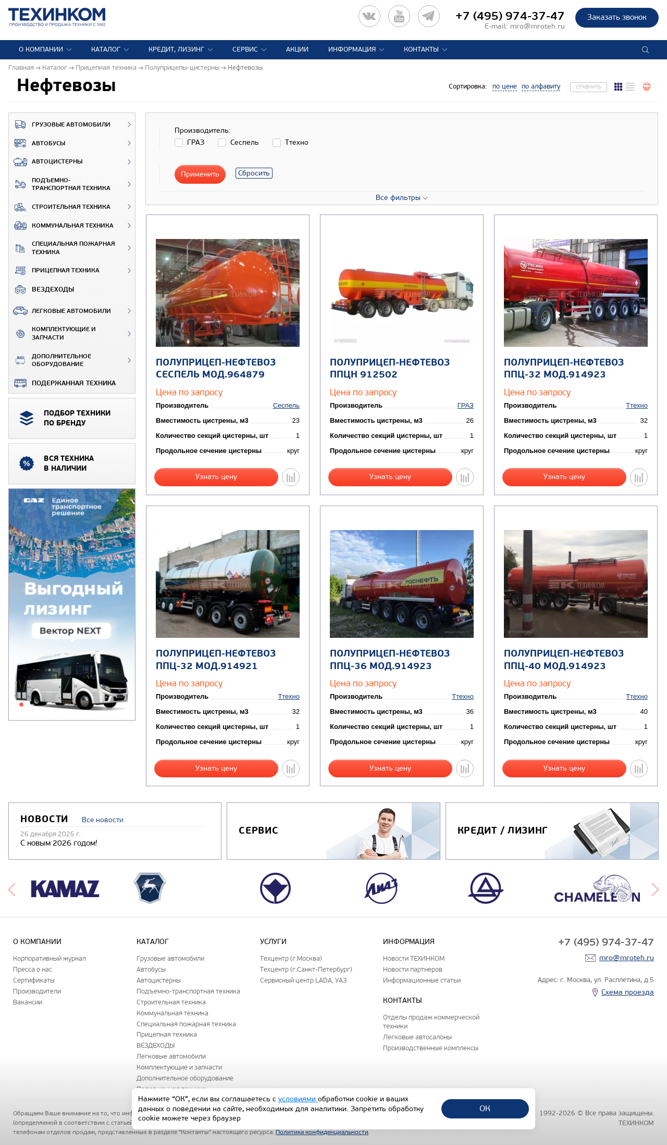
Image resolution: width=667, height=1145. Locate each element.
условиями (298, 1098)
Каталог (105, 49)
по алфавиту (541, 86)
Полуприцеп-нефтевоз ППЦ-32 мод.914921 (216, 660)
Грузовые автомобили (59, 124)
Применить (200, 174)
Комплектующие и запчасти (52, 333)
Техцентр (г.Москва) (291, 958)
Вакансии (27, 1002)
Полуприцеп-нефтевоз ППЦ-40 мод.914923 (564, 660)
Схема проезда (627, 992)
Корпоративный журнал (49, 958)
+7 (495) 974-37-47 (510, 16)
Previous (11, 888)
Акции (297, 49)
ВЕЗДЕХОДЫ (41, 289)
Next (655, 888)
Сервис (245, 49)
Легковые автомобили (60, 311)
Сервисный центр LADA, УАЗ (303, 980)
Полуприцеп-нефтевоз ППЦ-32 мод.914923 (564, 369)
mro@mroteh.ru (537, 26)
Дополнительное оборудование (50, 361)
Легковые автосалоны (417, 1037)
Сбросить (254, 173)
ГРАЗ (466, 405)
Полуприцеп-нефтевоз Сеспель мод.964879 (216, 369)
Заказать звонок (617, 17)
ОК (484, 1108)
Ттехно (637, 405)
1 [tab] (21, 704)
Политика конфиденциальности (322, 1132)
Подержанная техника (62, 383)
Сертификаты (34, 980)
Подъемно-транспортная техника (59, 185)
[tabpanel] (72, 605)
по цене (504, 86)
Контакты (421, 49)
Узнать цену (216, 476)
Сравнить (588, 87)
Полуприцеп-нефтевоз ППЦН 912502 (390, 369)
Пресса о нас (32, 969)
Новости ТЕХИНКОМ (413, 958)
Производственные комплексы (430, 1048)
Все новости (102, 819)
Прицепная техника (54, 271)
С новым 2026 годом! (58, 843)
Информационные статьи (422, 980)
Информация (352, 49)
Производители (37, 991)
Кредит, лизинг (176, 49)
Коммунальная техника (61, 225)
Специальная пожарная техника (62, 248)
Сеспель (286, 405)
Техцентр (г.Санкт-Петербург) (306, 969)
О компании (41, 49)
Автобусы (37, 143)
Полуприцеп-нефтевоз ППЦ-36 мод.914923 (390, 660)
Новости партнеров (412, 969)
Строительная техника (59, 207)
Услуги (273, 941)
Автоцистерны (45, 162)
